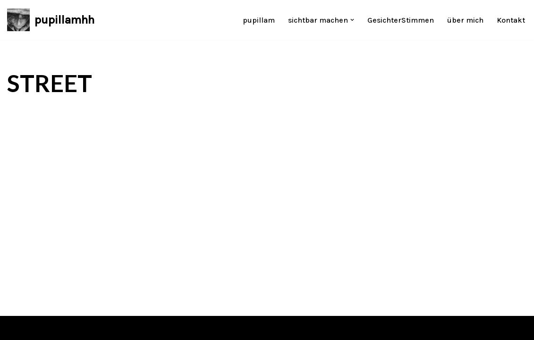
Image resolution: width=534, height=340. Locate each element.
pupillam (259, 20)
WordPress (102, 327)
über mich (465, 20)
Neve (15, 327)
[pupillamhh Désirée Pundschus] (50, 19)
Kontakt (511, 20)
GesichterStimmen (400, 20)
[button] (352, 20)
